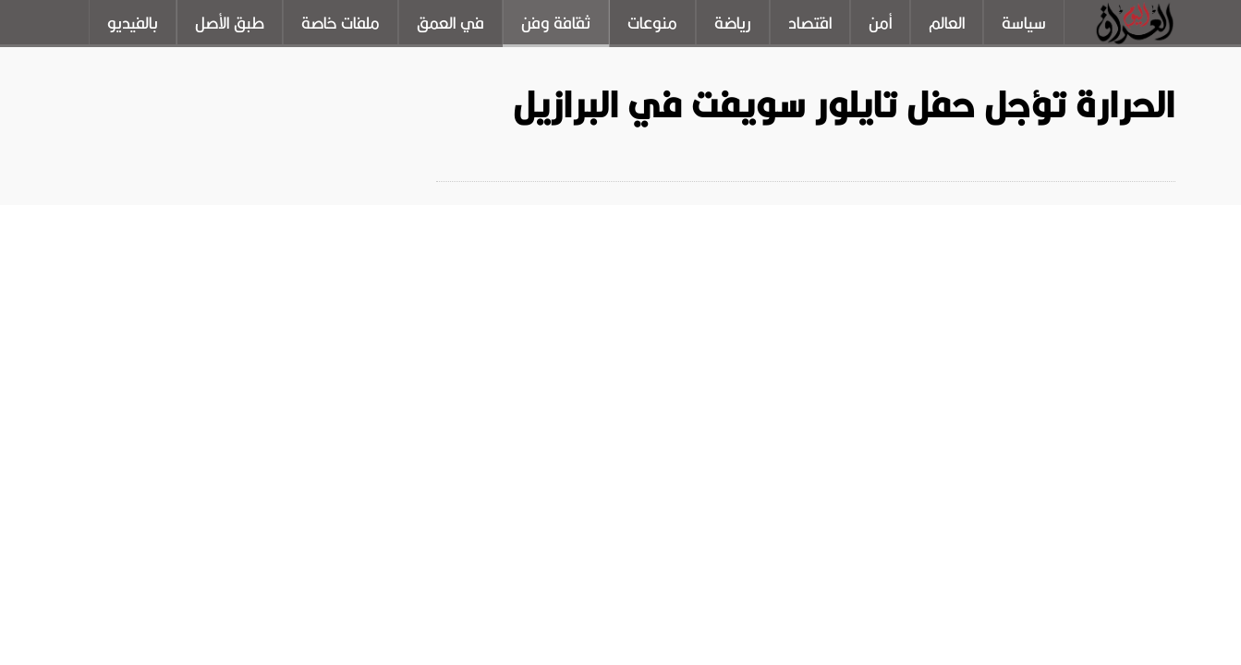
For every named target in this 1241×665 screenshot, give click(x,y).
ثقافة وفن (555, 23)
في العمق (450, 23)
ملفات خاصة (340, 23)
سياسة (1024, 23)
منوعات (652, 23)
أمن (880, 23)
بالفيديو (132, 23)
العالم (947, 23)
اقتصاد (810, 23)
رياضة (732, 23)
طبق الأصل (229, 23)
